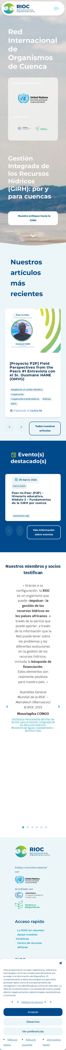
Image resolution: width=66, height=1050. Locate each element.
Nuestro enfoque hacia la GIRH (34, 218)
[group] (33, 363)
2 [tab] (28, 827)
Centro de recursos (29, 943)
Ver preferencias (33, 1035)
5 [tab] (42, 827)
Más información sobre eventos (44, 532)
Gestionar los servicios (32, 1006)
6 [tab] (47, 827)
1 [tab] (24, 827)
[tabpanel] (33, 658)
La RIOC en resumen (30, 930)
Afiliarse (22, 947)
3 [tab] (33, 827)
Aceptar (33, 1016)
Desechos (33, 1025)
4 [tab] (37, 827)
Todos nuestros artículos (45, 428)
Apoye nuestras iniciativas (26, 936)
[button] (60, 967)
